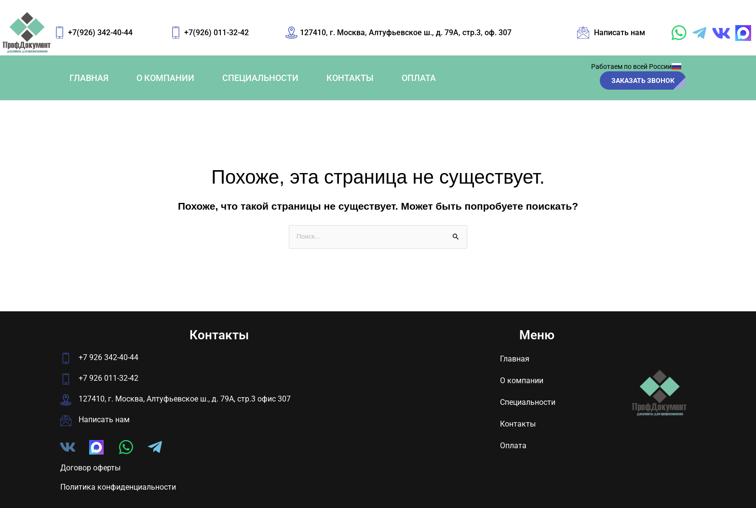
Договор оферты (90, 467)
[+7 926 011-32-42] (65, 379)
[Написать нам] (65, 421)
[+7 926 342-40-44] (65, 358)
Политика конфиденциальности (118, 487)
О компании (165, 78)
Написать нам (104, 420)
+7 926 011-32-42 (108, 378)
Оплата (419, 78)
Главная (88, 78)
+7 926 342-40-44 (108, 357)
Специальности (260, 78)
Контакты (350, 78)
